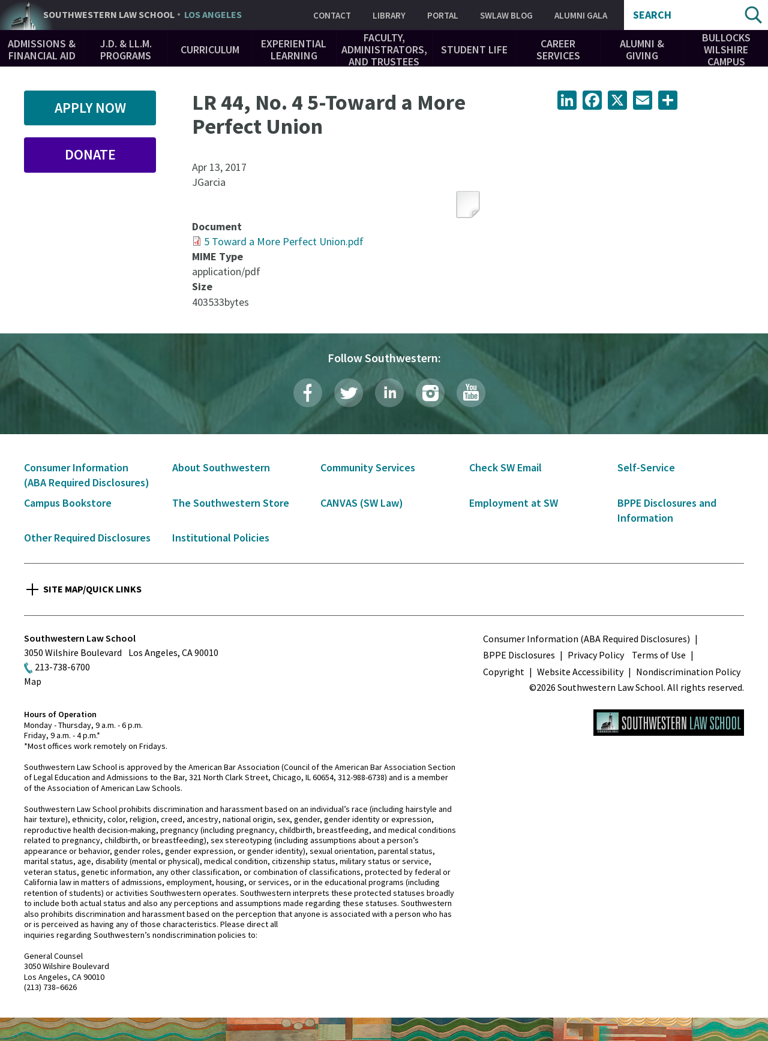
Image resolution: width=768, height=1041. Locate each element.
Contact (332, 15)
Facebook (307, 392)
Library (389, 15)
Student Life (474, 49)
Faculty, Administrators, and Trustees (384, 49)
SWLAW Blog (506, 15)
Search (652, 15)
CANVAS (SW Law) (361, 503)
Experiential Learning (293, 49)
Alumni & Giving (642, 49)
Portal (442, 15)
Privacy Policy (596, 655)
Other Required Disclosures (87, 537)
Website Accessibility (580, 672)
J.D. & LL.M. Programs (126, 49)
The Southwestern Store (230, 503)
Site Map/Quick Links (92, 589)
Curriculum (210, 49)
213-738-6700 (62, 667)
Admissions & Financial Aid (42, 49)
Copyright (503, 672)
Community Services (367, 467)
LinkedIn (389, 392)
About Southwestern (221, 467)
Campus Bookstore (68, 503)
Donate (90, 154)
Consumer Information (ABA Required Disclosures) (586, 639)
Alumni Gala (580, 15)
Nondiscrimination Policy (688, 672)
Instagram (430, 392)
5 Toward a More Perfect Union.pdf (284, 241)
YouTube (471, 392)
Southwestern (142, 15)
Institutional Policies (220, 537)
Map (32, 681)
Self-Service (646, 467)
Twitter (348, 392)
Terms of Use (659, 655)
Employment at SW (513, 503)
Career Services (558, 49)
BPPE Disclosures (519, 655)
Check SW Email (505, 467)
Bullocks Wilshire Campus (726, 49)
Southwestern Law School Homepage (668, 722)
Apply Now (90, 107)
